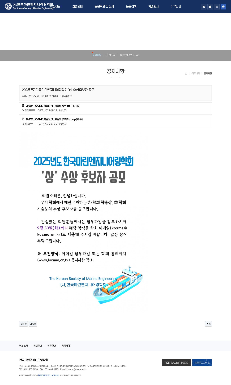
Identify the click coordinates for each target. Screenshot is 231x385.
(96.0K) (52, 119)
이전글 (23, 323)
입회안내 (37, 345)
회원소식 (110, 55)
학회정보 (55, 6)
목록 (208, 323)
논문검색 (131, 6)
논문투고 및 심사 (104, 6)
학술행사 (153, 6)
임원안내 (51, 345)
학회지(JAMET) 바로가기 (177, 362)
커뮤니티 (176, 6)
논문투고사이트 (202, 362)
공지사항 (96, 55)
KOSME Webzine (129, 55)
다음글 (33, 323)
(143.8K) (50, 105)
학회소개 (23, 345)
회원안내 (77, 6)
